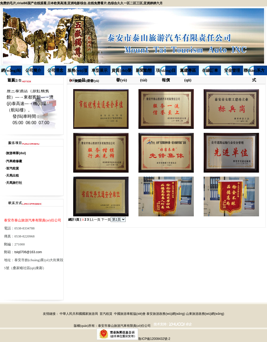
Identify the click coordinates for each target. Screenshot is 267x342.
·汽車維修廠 (13, 161)
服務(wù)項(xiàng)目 (77, 71)
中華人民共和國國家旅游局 (79, 314)
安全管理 (232, 70)
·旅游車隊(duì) (15, 153)
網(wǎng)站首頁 (11, 71)
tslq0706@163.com (28, 252)
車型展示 (100, 70)
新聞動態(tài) (144, 71)
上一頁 (95, 219)
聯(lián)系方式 (254, 71)
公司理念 (55, 70)
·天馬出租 (12, 175)
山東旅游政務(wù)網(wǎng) (205, 314)
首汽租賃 (106, 314)
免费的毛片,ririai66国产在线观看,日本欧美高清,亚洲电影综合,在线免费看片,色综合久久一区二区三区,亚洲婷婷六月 (81, 3)
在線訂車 (210, 70)
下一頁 (106, 219)
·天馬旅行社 (13, 183)
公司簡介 (33, 70)
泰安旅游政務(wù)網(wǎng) (165, 314)
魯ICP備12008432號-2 (154, 339)
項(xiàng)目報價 (166, 71)
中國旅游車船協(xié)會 (130, 314)
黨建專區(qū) (188, 71)
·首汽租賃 (12, 168)
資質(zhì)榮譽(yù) (121, 71)
